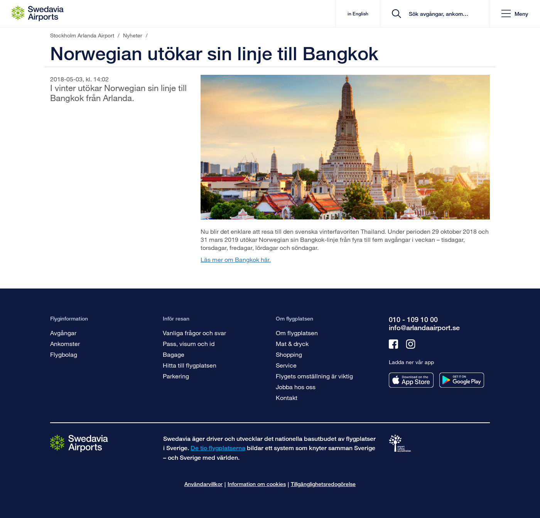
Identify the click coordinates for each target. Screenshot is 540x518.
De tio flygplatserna (218, 448)
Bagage (173, 354)
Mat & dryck (292, 343)
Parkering (176, 376)
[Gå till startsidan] (79, 443)
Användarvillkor (203, 484)
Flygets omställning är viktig (314, 376)
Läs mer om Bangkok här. (236, 259)
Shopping (289, 354)
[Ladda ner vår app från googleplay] (461, 380)
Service (286, 365)
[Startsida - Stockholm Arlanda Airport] (38, 13)
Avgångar (63, 332)
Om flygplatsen (297, 332)
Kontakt (286, 397)
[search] (437, 13)
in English (358, 14)
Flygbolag (63, 354)
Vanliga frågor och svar (194, 332)
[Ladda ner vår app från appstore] (411, 380)
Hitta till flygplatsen (189, 365)
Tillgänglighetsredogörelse (323, 484)
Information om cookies (257, 484)
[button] (514, 14)
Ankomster (65, 343)
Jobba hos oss (296, 386)
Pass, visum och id (188, 343)
